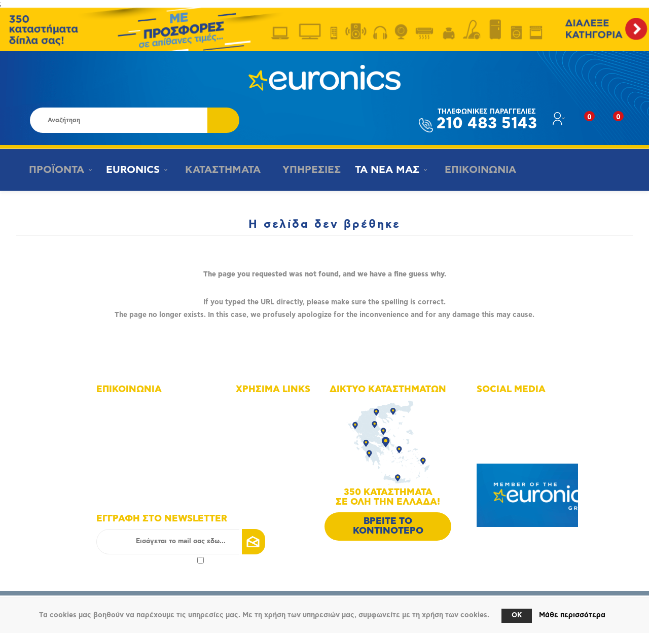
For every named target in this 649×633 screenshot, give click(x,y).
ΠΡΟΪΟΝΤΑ (54, 170)
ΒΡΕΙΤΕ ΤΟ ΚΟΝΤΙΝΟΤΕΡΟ (388, 526)
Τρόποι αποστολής (277, 477)
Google (500, 449)
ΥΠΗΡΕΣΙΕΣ (306, 170)
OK (517, 615)
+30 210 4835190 (137, 442)
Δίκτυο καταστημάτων (283, 420)
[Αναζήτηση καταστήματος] (118, 120)
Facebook (504, 406)
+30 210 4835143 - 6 (142, 428)
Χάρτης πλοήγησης (278, 406)
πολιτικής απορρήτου (161, 560)
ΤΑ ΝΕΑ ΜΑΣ (382, 170)
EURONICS (131, 170)
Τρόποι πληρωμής (276, 463)
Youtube (502, 435)
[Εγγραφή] (180, 541)
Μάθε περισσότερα (572, 615)
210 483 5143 (487, 120)
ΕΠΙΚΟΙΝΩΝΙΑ (473, 170)
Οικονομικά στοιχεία (281, 435)
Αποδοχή (150, 560)
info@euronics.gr (136, 456)
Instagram (505, 420)
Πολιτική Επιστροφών (282, 491)
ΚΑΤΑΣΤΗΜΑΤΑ (219, 170)
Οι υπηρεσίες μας (276, 449)
